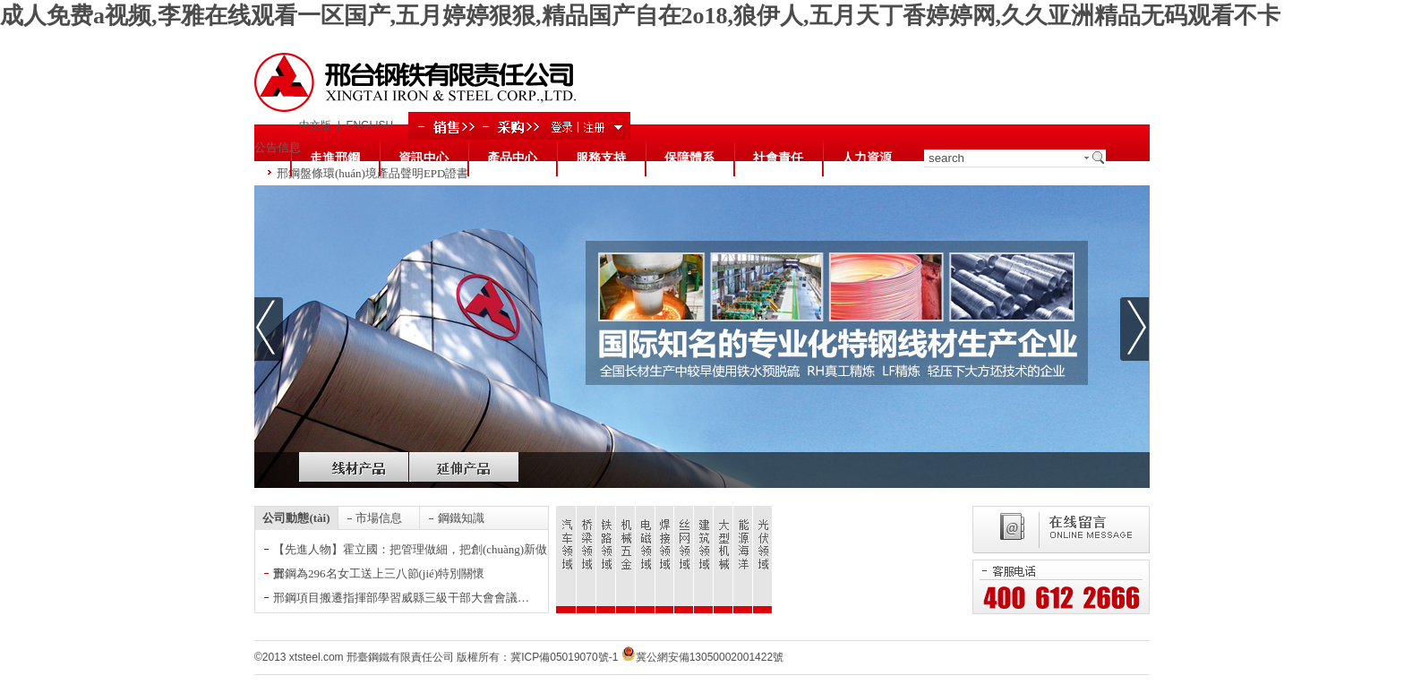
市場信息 (378, 518)
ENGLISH (369, 125)
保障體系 (689, 158)
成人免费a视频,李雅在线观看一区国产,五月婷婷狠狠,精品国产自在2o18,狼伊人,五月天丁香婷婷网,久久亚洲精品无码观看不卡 (640, 16)
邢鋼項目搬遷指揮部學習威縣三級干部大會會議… (401, 597)
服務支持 (601, 158)
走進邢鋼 (335, 158)
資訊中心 (423, 158)
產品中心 (512, 158)
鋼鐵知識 (461, 518)
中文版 (315, 125)
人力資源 (867, 158)
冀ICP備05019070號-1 (564, 657)
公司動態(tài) (296, 518)
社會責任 (778, 158)
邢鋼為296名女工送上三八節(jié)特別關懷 (378, 573)
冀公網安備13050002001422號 (702, 657)
